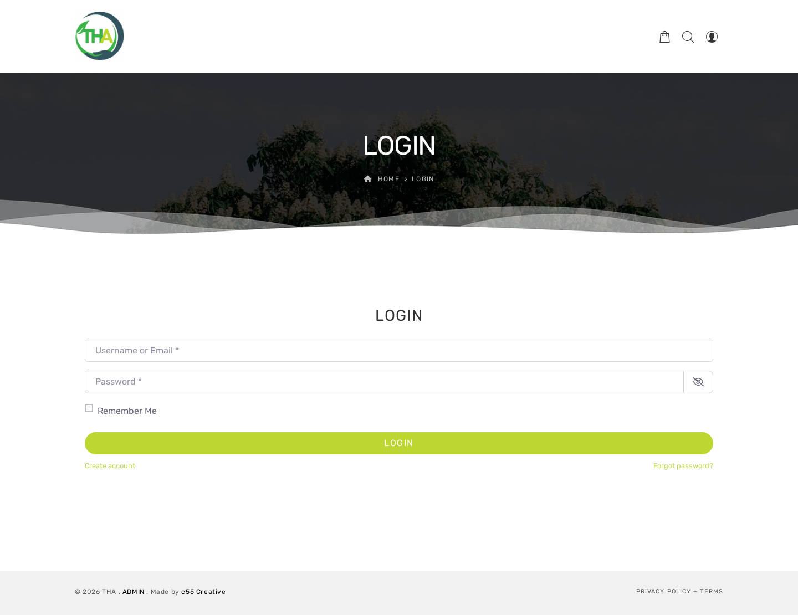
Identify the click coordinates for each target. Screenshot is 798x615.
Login (399, 443)
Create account (110, 466)
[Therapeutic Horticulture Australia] (100, 37)
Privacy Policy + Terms (679, 591)
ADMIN (133, 592)
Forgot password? (683, 466)
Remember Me (127, 411)
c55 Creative (203, 592)
